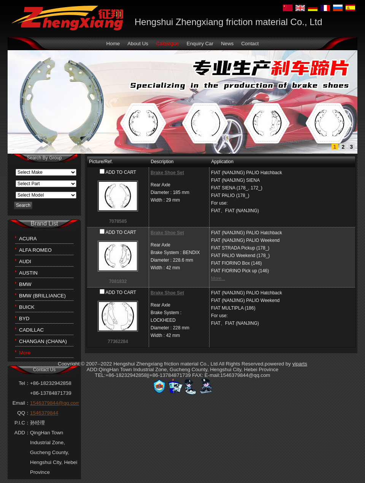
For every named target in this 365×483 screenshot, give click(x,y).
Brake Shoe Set (167, 172)
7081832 (118, 281)
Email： (21, 403)
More (24, 353)
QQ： (23, 413)
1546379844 (44, 413)
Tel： (24, 383)
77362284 (118, 341)
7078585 (118, 221)
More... (218, 278)
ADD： (22, 432)
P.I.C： (22, 423)
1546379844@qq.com (55, 403)
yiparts (299, 364)
